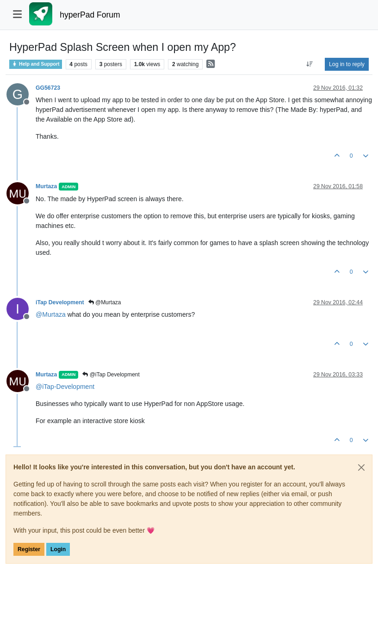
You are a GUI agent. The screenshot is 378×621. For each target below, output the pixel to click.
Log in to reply (347, 64)
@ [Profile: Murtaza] (51, 314)
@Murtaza (104, 302)
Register (29, 549)
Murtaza (46, 186)
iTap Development (60, 302)
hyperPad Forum (90, 14)
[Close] (361, 467)
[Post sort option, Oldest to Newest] (309, 64)
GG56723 (48, 88)
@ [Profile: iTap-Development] (65, 386)
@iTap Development (111, 374)
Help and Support (36, 64)
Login (58, 549)
